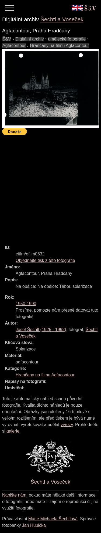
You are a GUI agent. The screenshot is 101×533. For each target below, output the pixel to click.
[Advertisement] (50, 187)
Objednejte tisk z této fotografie (45, 260)
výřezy (67, 424)
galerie (12, 431)
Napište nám (14, 495)
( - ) (41, 329)
